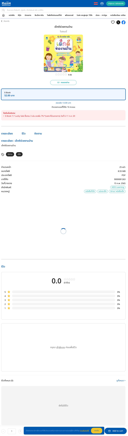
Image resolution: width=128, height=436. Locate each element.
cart (102, 3)
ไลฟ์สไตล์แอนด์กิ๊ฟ (54, 15)
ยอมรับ (96, 430)
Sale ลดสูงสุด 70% (84, 15)
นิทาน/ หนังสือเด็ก (117, 191)
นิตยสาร (28, 15)
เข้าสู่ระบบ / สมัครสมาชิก (115, 3)
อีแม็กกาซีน (39, 15)
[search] (3, 10)
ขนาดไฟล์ (5, 171)
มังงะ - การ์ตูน (101, 15)
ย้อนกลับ (6, 21)
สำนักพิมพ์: (6, 187)
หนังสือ (12, 15)
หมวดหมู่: (5, 191)
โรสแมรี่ (63, 31)
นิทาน (10, 154)
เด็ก (19, 154)
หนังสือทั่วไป (90, 191)
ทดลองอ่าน (63, 82)
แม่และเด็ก (103, 191)
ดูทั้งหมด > (121, 380)
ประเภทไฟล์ (6, 175)
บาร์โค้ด (4, 179)
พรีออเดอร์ (69, 15)
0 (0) (70, 74)
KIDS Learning (118, 187)
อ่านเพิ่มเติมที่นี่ (84, 431)
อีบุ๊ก (19, 15)
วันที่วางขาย (6, 183)
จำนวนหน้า (6, 167)
